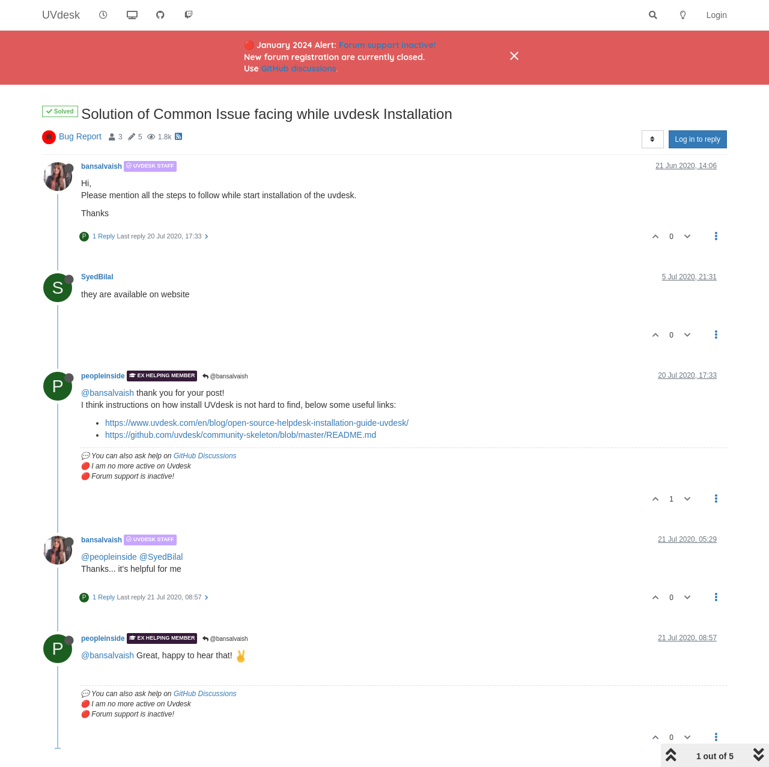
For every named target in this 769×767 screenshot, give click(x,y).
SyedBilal (97, 277)
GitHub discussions (298, 68)
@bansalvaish (225, 376)
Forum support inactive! (387, 45)
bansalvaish (101, 166)
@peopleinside (109, 557)
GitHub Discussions (205, 456)
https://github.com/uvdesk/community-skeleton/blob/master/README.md (240, 435)
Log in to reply (697, 139)
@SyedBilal (161, 557)
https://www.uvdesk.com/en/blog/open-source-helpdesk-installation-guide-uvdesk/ (257, 423)
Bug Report (80, 136)
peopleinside (103, 376)
